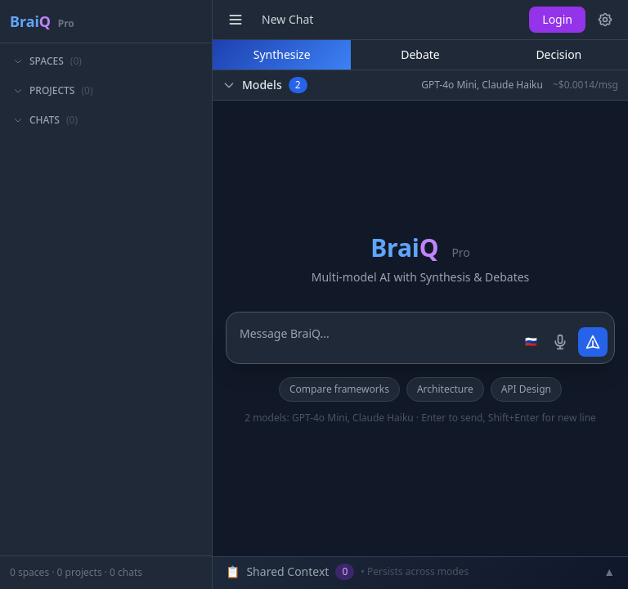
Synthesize (282, 54)
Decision (558, 54)
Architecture (445, 389)
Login (557, 19)
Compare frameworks (339, 389)
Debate (420, 54)
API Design (526, 389)
